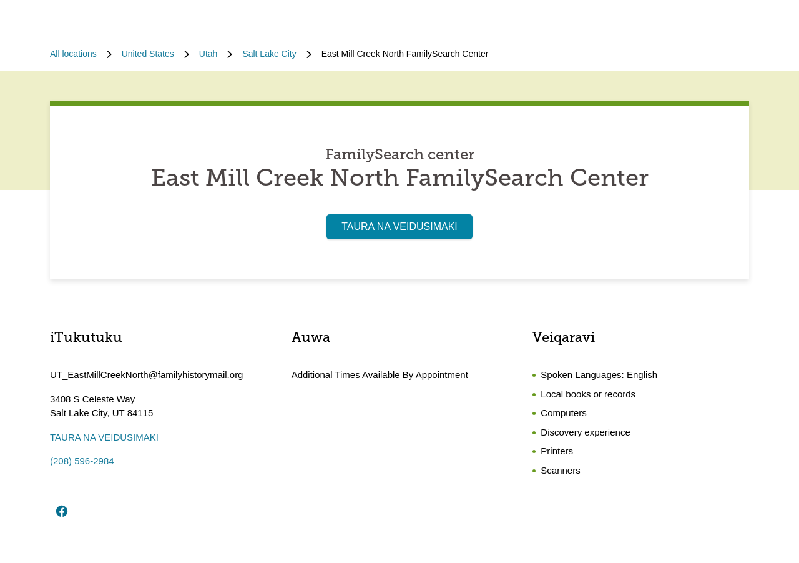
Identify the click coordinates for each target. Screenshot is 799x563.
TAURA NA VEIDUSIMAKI (399, 226)
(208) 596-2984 (82, 461)
